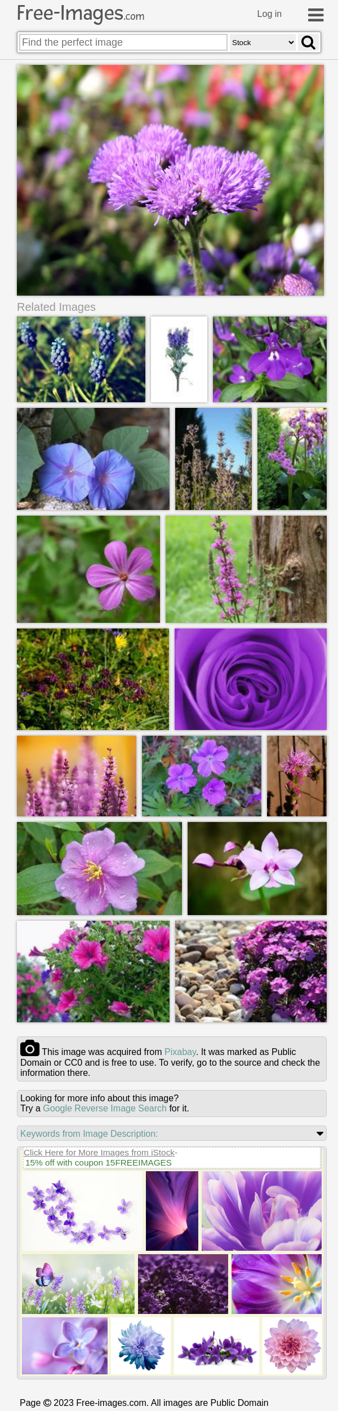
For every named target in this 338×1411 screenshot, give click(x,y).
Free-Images (80, 13)
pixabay (180, 1052)
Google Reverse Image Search (105, 1108)
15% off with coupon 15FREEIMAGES (98, 1162)
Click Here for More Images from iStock (99, 1152)
